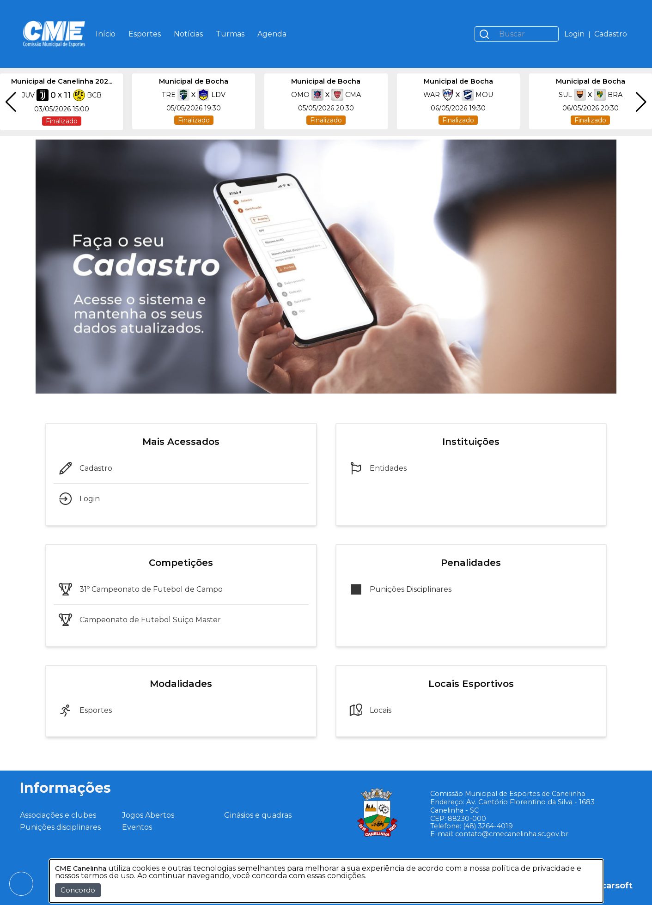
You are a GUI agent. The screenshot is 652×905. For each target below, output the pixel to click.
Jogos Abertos (148, 815)
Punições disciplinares (60, 827)
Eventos (137, 827)
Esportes (144, 34)
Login (574, 34)
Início (106, 34)
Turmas (230, 34)
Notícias (188, 34)
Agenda (271, 34)
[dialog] (326, 881)
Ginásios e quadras (258, 815)
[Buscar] (526, 34)
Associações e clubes (58, 815)
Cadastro (610, 34)
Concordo (78, 890)
